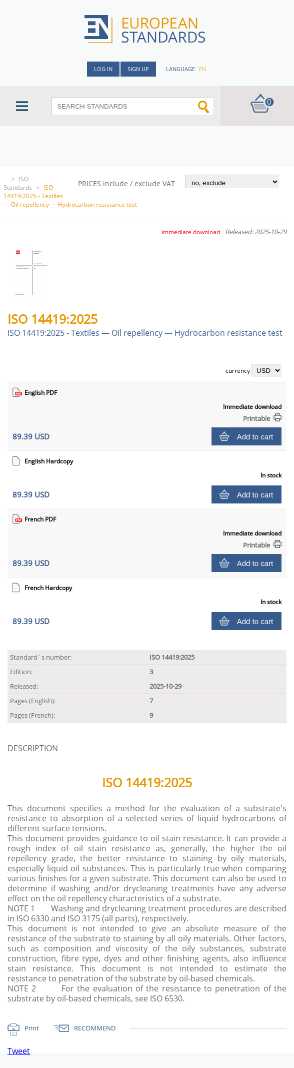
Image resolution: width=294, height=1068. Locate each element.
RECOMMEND (95, 1027)
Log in (103, 69)
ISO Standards (18, 183)
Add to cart (255, 436)
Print (31, 1027)
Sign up (138, 69)
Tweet (19, 1050)
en (202, 69)
